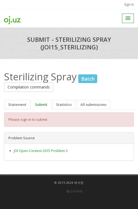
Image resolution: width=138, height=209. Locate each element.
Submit (41, 104)
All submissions (93, 104)
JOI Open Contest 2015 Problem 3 (41, 150)
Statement (17, 104)
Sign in (129, 4)
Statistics (64, 104)
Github (74, 191)
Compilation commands (29, 87)
